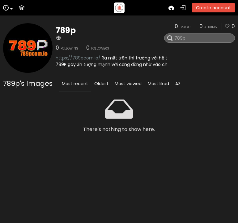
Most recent (75, 84)
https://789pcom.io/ (78, 58)
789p (66, 30)
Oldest (101, 84)
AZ (178, 84)
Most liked (158, 84)
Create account (213, 8)
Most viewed (128, 84)
